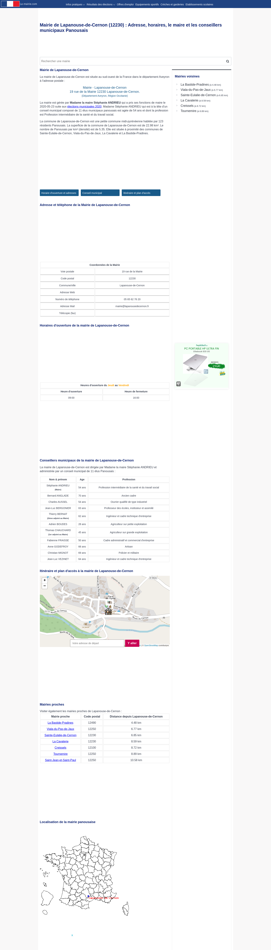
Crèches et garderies (172, 4)
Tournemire (60, 753)
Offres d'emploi (125, 4)
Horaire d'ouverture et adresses (58, 193)
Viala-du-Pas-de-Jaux (60, 728)
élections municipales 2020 (84, 106)
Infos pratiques (75, 4)
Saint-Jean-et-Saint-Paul (60, 760)
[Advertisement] (135, 45)
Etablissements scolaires (199, 4)
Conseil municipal (92, 193)
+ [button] (44, 580)
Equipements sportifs (147, 4)
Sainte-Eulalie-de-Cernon (60, 735)
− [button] (44, 586)
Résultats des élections (101, 4)
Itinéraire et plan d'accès (136, 193)
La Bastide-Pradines (60, 722)
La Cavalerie (60, 741)
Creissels (60, 747)
